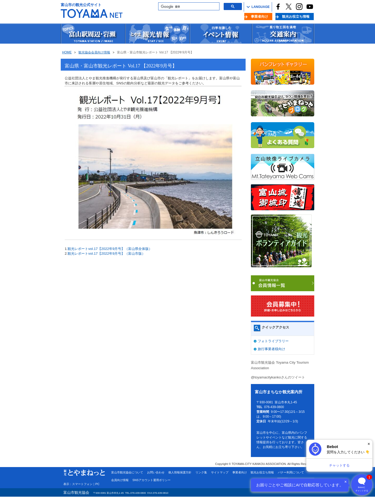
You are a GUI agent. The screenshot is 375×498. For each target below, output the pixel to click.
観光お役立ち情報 (296, 17)
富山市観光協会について (127, 472)
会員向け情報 (120, 480)
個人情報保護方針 (179, 472)
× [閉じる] (369, 444)
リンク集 (201, 472)
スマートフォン (82, 484)
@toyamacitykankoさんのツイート (278, 377)
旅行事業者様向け (271, 349)
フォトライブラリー (273, 341)
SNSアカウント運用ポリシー (152, 480)
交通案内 (283, 34)
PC (97, 484)
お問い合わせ (156, 472)
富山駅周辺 (93, 34)
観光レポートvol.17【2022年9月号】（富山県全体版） (110, 249)
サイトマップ (219, 472)
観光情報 (157, 34)
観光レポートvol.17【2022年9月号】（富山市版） (106, 253)
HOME (67, 52)
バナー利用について (291, 472)
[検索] (188, 6)
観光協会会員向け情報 (94, 52)
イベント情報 (221, 34)
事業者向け (259, 17)
